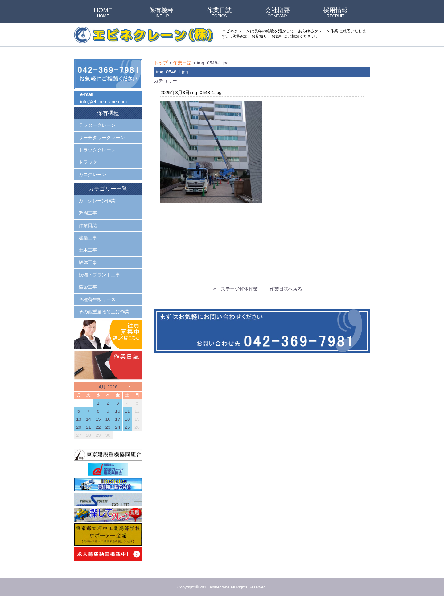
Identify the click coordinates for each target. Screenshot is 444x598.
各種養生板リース (97, 299)
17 (117, 419)
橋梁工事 (88, 287)
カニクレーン (92, 174)
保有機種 (161, 13)
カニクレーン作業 (97, 200)
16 (108, 419)
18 (127, 419)
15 (98, 419)
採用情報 (335, 13)
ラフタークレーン (97, 125)
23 (108, 427)
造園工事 (88, 213)
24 (117, 427)
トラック (88, 162)
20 (78, 427)
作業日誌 (219, 13)
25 (127, 427)
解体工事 (88, 262)
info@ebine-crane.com (103, 101)
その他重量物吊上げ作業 (104, 311)
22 (98, 427)
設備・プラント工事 (99, 274)
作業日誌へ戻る (286, 288)
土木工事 (88, 250)
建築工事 (88, 237)
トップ (161, 62)
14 (88, 419)
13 (78, 419)
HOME (103, 13)
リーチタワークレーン (102, 137)
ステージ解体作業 (239, 288)
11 (127, 411)
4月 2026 (108, 386)
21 (88, 427)
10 (117, 411)
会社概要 (277, 13)
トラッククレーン (97, 149)
